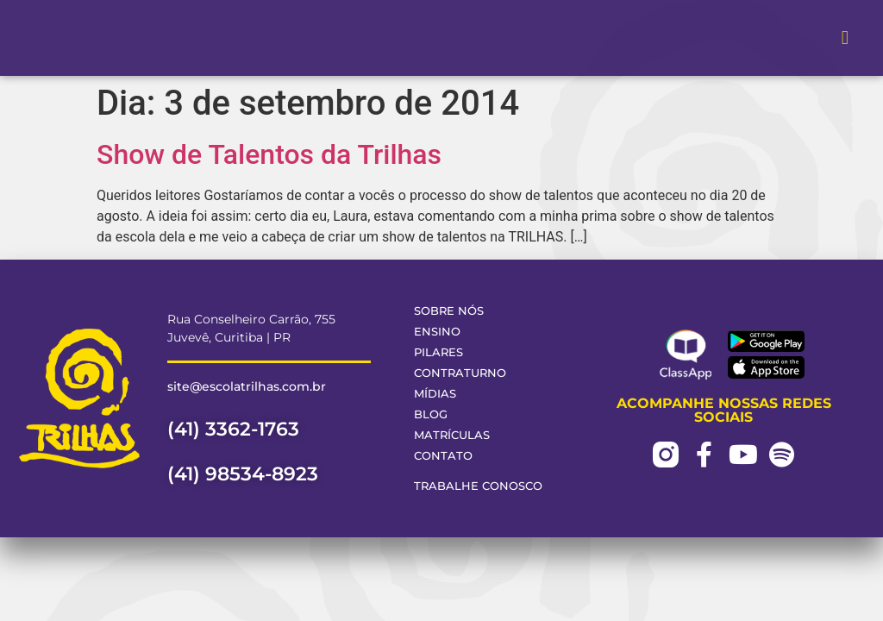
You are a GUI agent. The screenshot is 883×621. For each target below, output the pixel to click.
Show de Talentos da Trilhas (269, 154)
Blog (431, 414)
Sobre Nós (449, 310)
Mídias (435, 393)
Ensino (437, 331)
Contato (443, 455)
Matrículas (452, 435)
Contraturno (460, 373)
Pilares (438, 352)
